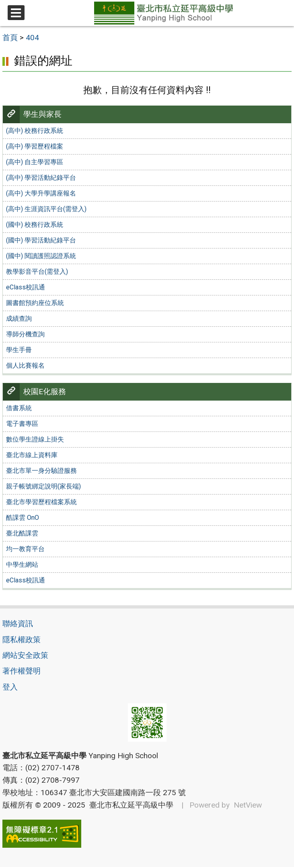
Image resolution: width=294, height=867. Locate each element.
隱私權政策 (21, 639)
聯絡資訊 (17, 623)
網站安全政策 (25, 655)
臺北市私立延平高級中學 (129, 805)
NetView (248, 805)
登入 (10, 687)
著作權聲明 (21, 671)
